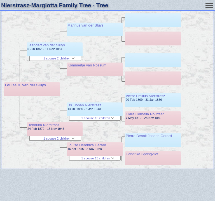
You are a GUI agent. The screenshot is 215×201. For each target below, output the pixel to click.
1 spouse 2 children (59, 58)
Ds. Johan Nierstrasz (84, 105)
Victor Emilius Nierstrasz (145, 96)
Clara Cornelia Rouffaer (145, 114)
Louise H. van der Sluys (25, 85)
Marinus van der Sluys (85, 25)
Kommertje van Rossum (86, 65)
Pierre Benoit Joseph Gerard (149, 136)
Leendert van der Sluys (46, 45)
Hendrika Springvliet (142, 154)
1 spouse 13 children (97, 118)
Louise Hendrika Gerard (86, 145)
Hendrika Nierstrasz (43, 125)
